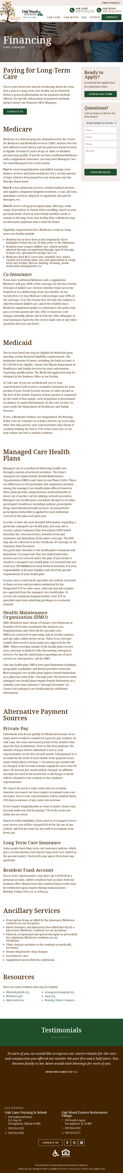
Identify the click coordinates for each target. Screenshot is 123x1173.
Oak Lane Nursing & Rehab (26, 1112)
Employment (111, 2)
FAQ (84, 17)
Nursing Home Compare (60, 1000)
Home (6, 47)
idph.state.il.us (15, 1000)
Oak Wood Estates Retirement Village (85, 1114)
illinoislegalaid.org (17, 992)
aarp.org (50, 996)
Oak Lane (81, 8)
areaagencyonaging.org (59, 992)
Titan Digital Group (97, 1169)
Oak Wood (109, 8)
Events (95, 17)
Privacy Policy (74, 1169)
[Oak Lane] (72, 10)
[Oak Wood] (99, 10)
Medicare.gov (14, 996)
